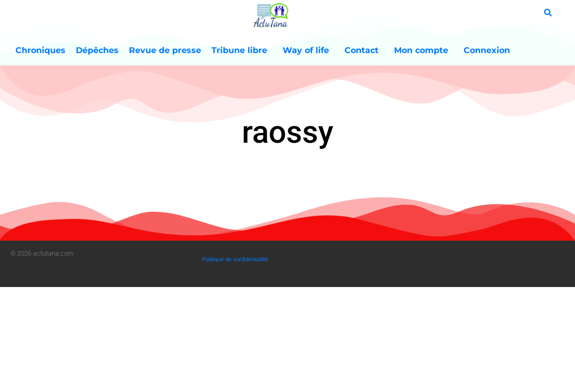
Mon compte (423, 50)
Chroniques (40, 50)
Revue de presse (165, 50)
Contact (364, 50)
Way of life (308, 50)
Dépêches (97, 50)
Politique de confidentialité (235, 259)
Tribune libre (241, 50)
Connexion (487, 50)
